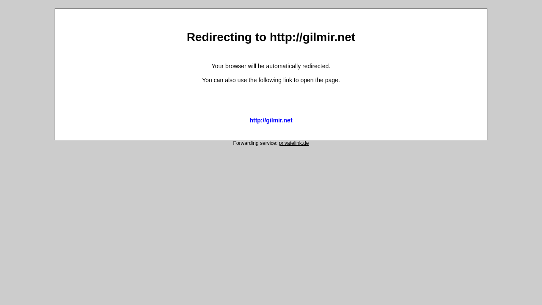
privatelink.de (294, 143)
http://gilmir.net (270, 120)
